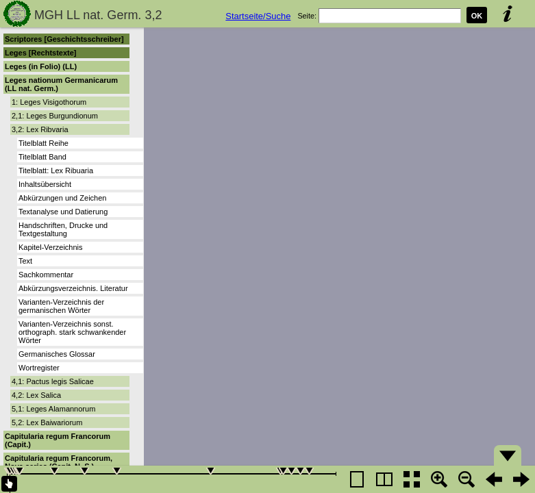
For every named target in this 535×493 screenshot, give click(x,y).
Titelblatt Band (42, 157)
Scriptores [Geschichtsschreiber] (64, 39)
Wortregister (39, 368)
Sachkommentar (45, 274)
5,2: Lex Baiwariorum (47, 422)
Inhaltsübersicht (44, 184)
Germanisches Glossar (56, 354)
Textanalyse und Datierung (63, 211)
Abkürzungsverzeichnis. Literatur (73, 288)
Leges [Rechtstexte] (41, 53)
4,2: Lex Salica (36, 395)
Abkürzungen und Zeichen (62, 198)
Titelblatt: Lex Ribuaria (55, 170)
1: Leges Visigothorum (49, 102)
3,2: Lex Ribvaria (40, 129)
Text (25, 261)
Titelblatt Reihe (43, 143)
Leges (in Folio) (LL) (41, 66)
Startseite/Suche (257, 16)
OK (477, 16)
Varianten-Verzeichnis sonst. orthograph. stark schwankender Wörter (72, 332)
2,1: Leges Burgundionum (55, 116)
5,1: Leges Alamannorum (53, 409)
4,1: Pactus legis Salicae (53, 381)
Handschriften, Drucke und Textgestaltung (63, 229)
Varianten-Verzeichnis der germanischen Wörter (61, 306)
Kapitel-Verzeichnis (50, 247)
